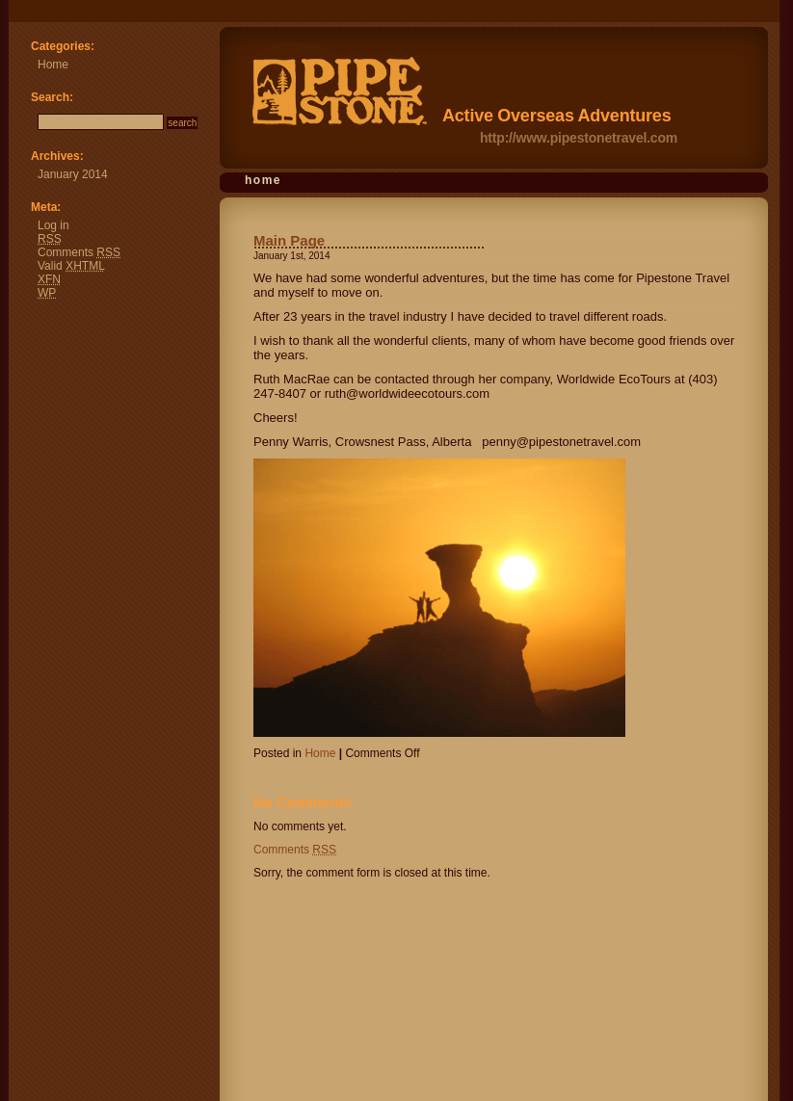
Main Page (289, 240)
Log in (53, 225)
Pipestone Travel (18, 14)
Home (263, 180)
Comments (294, 849)
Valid (71, 266)
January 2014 (73, 174)
